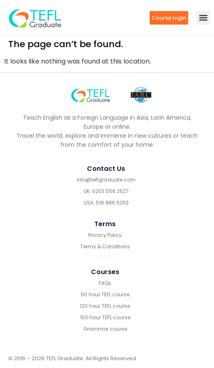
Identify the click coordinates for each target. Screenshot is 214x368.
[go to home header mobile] (35, 17)
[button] (203, 18)
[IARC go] (141, 95)
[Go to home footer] (91, 95)
